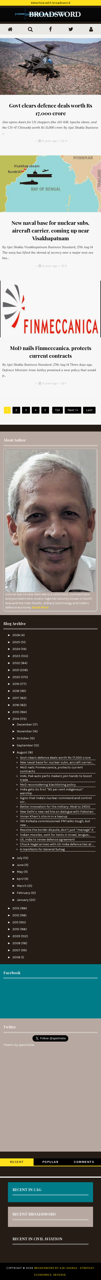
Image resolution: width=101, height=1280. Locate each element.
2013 (16, 908)
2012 (16, 915)
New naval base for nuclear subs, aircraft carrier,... (57, 762)
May (20, 872)
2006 (16, 957)
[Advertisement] (50, 998)
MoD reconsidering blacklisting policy (48, 785)
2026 (16, 635)
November (25, 731)
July (20, 858)
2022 (16, 663)
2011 (15, 922)
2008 (16, 943)
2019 (16, 684)
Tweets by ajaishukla (18, 1045)
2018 (16, 691)
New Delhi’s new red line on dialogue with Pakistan (57, 812)
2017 (16, 698)
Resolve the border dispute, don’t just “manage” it (57, 830)
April (20, 879)
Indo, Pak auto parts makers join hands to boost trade (56, 778)
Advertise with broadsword (50, 3)
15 (66, 140)
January (23, 900)
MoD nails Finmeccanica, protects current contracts (51, 769)
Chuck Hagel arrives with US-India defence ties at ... (57, 844)
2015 (16, 712)
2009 (16, 936)
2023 (16, 656)
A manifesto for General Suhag (42, 849)
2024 (16, 649)
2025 (16, 642)
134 (57, 410)
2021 (16, 670)
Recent (17, 1162)
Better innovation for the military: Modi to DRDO (55, 807)
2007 (16, 950)
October (23, 738)
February (24, 893)
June (20, 865)
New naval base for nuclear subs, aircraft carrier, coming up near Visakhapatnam (50, 230)
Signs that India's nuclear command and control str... (56, 800)
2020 (16, 677)
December (25, 724)
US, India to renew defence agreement (47, 839)
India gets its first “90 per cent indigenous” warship (51, 791)
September (25, 745)
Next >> (73, 410)
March (22, 886)
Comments (84, 1162)
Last (89, 410)
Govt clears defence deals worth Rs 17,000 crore (55, 758)
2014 (16, 719)
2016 (16, 705)
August (22, 752)
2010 (16, 929)
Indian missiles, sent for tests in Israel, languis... (55, 835)
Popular (50, 1162)
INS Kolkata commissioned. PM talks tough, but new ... (55, 823)
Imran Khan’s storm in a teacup (43, 816)
